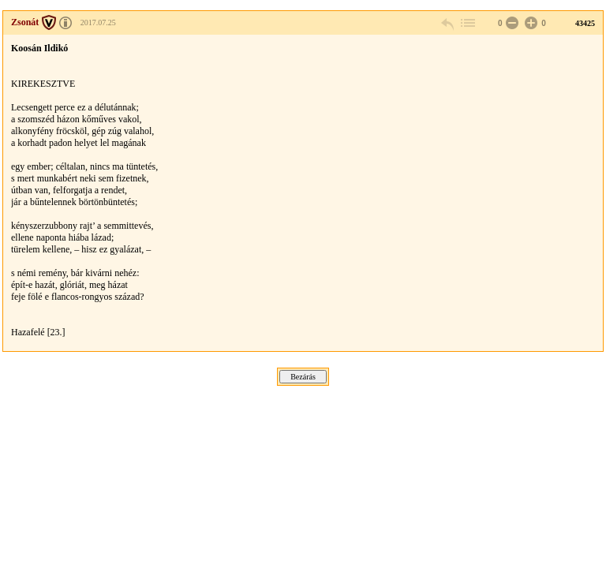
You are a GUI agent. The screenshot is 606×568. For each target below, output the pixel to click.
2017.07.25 (98, 22)
